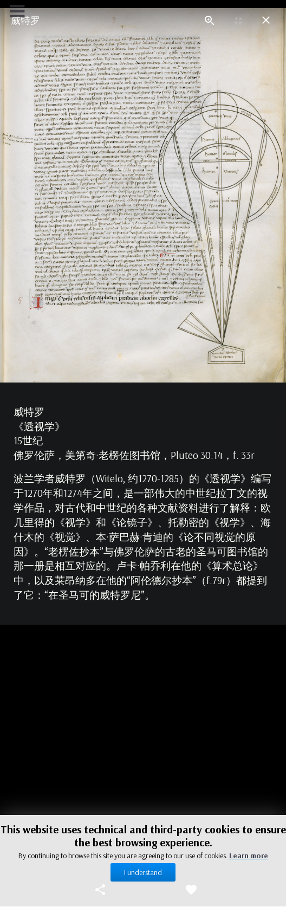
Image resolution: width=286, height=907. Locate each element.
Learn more (248, 855)
